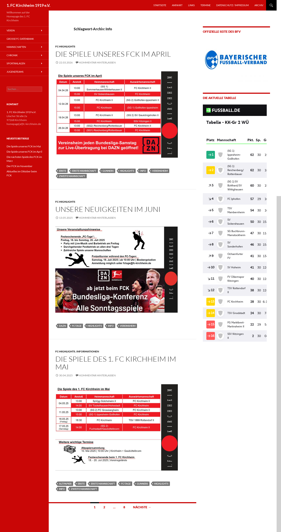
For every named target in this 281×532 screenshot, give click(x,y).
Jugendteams (15, 71)
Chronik (12, 55)
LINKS (191, 5)
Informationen (87, 351)
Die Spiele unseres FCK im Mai (24, 146)
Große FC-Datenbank (20, 38)
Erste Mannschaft (84, 170)
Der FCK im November (19, 166)
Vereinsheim (160, 170)
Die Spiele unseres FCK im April (113, 53)
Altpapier (65, 483)
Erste (62, 170)
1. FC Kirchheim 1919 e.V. (28, 5)
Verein (11, 30)
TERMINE (205, 5)
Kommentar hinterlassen (97, 62)
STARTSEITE (159, 5)
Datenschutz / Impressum (232, 5)
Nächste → (142, 507)
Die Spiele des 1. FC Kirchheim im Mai (115, 362)
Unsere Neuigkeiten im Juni (107, 209)
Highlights (127, 170)
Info (143, 170)
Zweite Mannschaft (72, 176)
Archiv (258, 5)
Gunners (108, 170)
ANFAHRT (177, 5)
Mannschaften (16, 46)
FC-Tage (76, 325)
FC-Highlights (65, 46)
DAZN (62, 325)
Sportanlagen (16, 63)
